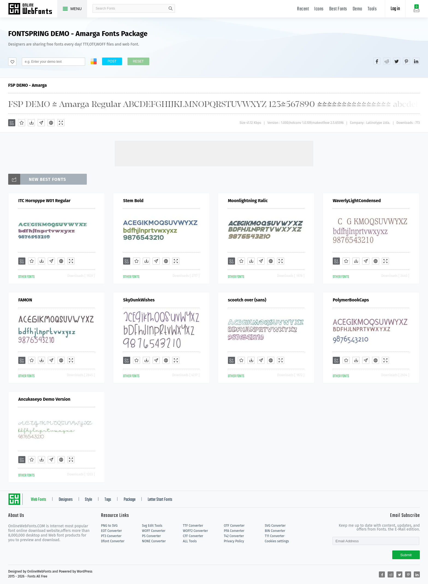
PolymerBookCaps (351, 300)
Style (88, 499)
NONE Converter (154, 541)
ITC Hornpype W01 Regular (44, 200)
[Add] (11, 122)
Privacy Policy (234, 541)
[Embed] (51, 122)
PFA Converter (234, 531)
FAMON (25, 300)
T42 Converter (234, 536)
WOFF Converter (153, 531)
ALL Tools (190, 541)
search (171, 8)
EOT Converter (111, 531)
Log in (395, 9)
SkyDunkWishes (139, 300)
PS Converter (151, 536)
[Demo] (60, 122)
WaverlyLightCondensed (357, 200)
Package (129, 499)
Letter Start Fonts (160, 499)
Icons (319, 9)
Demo (357, 9)
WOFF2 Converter (195, 531)
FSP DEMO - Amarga (27, 85)
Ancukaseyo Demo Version (44, 399)
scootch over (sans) (247, 300)
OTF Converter (234, 526)
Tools (372, 9)
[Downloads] (31, 122)
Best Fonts (338, 9)
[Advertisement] (214, 153)
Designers (66, 499)
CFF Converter (193, 536)
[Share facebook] (377, 61)
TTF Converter (193, 526)
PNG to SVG (109, 526)
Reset (138, 61)
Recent (303, 9)
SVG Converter (275, 526)
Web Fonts (38, 499)
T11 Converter (274, 536)
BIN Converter (275, 531)
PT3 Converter (111, 536)
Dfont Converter (112, 541)
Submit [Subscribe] (406, 555)
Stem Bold (133, 200)
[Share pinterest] (406, 61)
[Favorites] (21, 122)
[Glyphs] (41, 122)
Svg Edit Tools (152, 526)
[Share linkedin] (416, 61)
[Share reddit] (386, 61)
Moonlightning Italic (248, 200)
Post (112, 61)
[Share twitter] (396, 61)
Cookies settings (277, 541)
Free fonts (32, 9)
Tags (108, 499)
